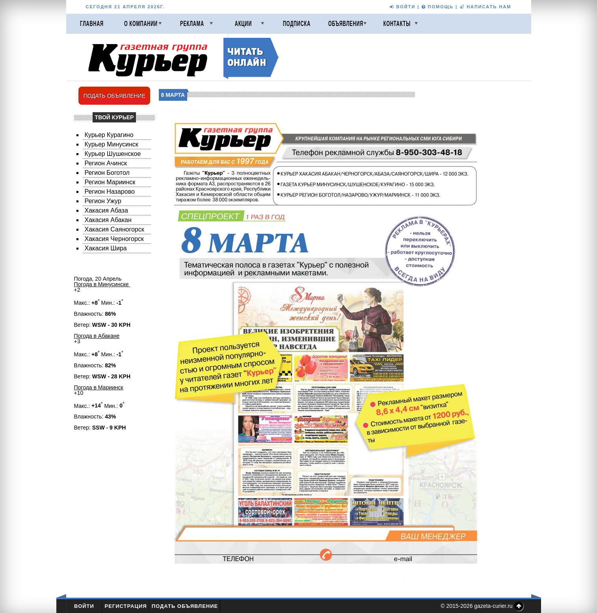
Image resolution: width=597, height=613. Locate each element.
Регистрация (126, 606)
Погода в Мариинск (98, 387)
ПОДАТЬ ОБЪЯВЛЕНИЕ (114, 96)
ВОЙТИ (402, 6)
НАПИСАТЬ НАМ (485, 6)
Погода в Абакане (97, 336)
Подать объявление (185, 606)
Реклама (192, 24)
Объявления (345, 24)
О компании (140, 24)
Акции (242, 24)
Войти (84, 606)
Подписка (296, 24)
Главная (92, 24)
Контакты (396, 24)
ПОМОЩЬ (438, 6)
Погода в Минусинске (102, 284)
